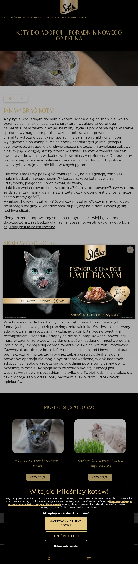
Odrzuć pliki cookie (66, 536)
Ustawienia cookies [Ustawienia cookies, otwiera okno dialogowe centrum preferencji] (66, 546)
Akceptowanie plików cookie (66, 523)
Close (130, 249)
